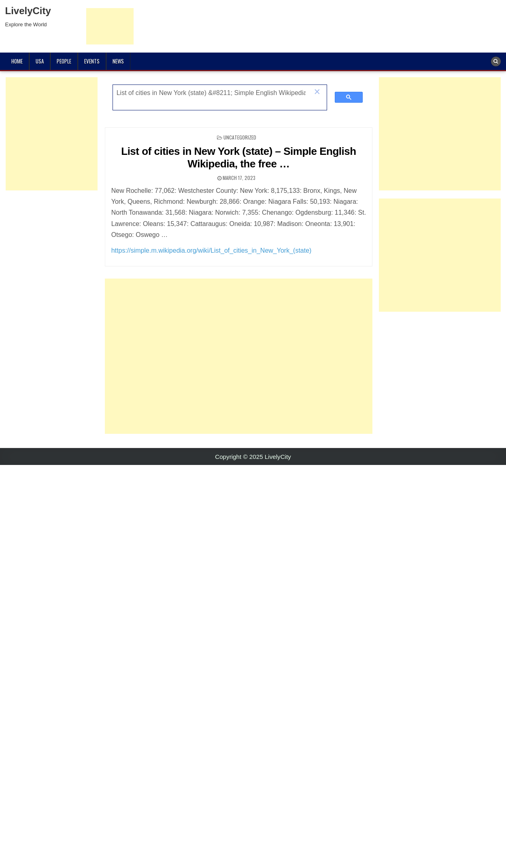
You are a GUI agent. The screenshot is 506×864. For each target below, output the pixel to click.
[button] (317, 93)
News (118, 61)
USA (40, 61)
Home (17, 61)
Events (92, 61)
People (64, 61)
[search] (211, 93)
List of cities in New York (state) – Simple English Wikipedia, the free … (238, 157)
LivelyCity (28, 10)
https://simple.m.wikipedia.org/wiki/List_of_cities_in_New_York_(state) (211, 250)
